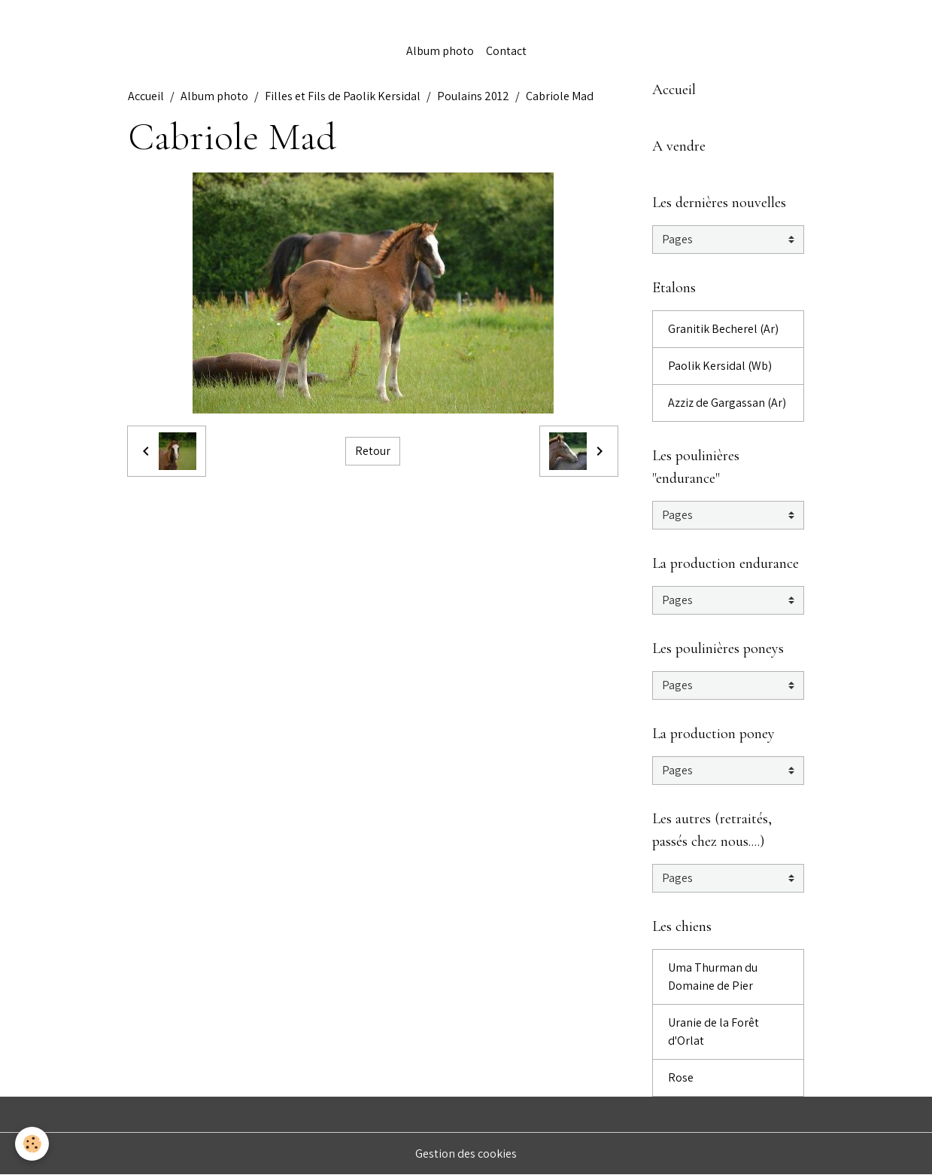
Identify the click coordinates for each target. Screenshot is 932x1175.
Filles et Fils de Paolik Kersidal (342, 96)
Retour (372, 451)
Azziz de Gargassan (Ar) (727, 402)
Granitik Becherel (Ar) (723, 329)
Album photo (440, 51)
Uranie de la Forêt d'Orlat (713, 1031)
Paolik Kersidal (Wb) (720, 366)
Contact (506, 51)
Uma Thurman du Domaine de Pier (712, 976)
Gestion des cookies (466, 1153)
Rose (681, 1077)
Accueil (146, 96)
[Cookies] (32, 1144)
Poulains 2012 (473, 96)
